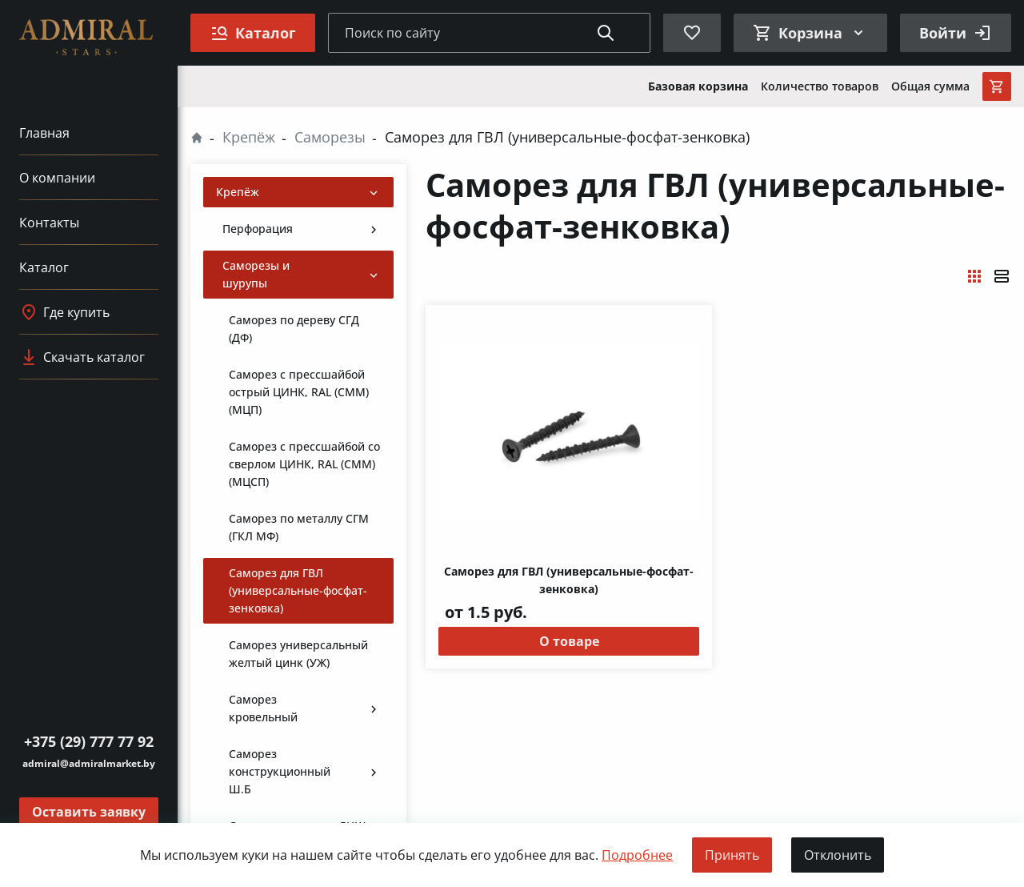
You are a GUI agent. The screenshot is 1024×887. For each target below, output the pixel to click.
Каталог (44, 267)
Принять (732, 855)
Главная (44, 133)
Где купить (64, 312)
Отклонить (837, 855)
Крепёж (248, 136)
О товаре (569, 641)
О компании (57, 178)
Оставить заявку (89, 812)
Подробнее (637, 855)
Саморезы (330, 136)
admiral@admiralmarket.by (88, 763)
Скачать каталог (82, 357)
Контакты (49, 222)
